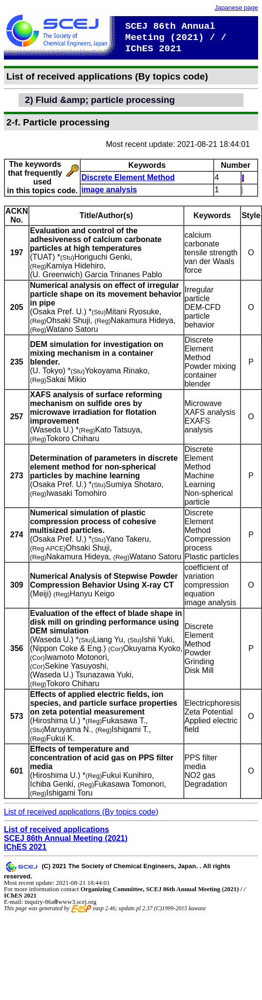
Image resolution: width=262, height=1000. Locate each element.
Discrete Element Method (128, 177)
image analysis (109, 189)
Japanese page (236, 7)
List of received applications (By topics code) (81, 812)
